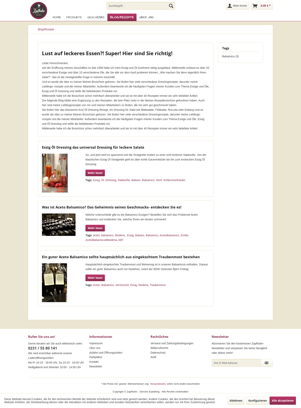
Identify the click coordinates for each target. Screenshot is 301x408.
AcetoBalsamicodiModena (101, 239)
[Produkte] (74, 17)
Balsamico (148, 180)
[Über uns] (147, 17)
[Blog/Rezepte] (122, 17)
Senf (159, 180)
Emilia (184, 235)
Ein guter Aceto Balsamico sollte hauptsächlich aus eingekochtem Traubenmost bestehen (121, 257)
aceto (96, 235)
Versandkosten (157, 384)
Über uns (94, 348)
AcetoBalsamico (169, 235)
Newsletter (95, 366)
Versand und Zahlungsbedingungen (171, 343)
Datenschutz (158, 352)
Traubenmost (158, 285)
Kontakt (93, 361)
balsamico (107, 235)
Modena (120, 235)
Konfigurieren (257, 400)
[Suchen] (171, 6)
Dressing (110, 180)
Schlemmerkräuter (174, 180)
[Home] (57, 17)
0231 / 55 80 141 (42, 348)
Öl (102, 180)
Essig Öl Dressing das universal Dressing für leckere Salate (93, 147)
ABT (121, 239)
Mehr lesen (95, 173)
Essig (96, 180)
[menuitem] (141, 6)
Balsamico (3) (230, 56)
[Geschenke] (96, 17)
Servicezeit (122, 285)
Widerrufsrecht (159, 348)
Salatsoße (124, 180)
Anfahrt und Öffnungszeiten (105, 352)
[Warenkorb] (262, 6)
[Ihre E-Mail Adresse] (236, 363)
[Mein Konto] (237, 6)
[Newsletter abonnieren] (266, 363)
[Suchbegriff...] (141, 6)
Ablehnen (236, 400)
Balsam (136, 180)
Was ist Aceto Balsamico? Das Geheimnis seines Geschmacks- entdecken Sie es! (111, 207)
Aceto (96, 285)
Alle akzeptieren (283, 400)
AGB (153, 357)
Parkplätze (95, 357)
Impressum (96, 343)
